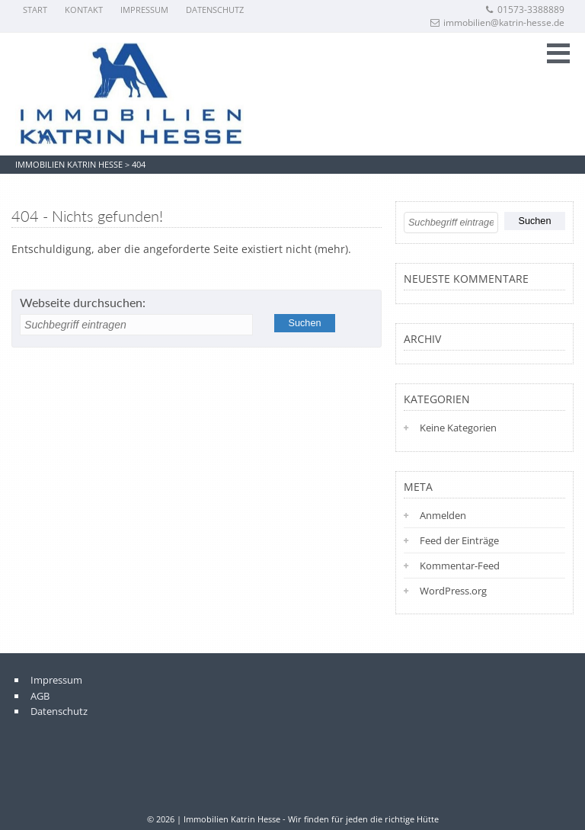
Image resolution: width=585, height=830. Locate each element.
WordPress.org (453, 591)
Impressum (144, 9)
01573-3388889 (524, 9)
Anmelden (443, 515)
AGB (40, 696)
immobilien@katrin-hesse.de (497, 22)
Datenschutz (215, 9)
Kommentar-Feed (460, 565)
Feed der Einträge (459, 540)
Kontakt (84, 9)
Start (35, 9)
